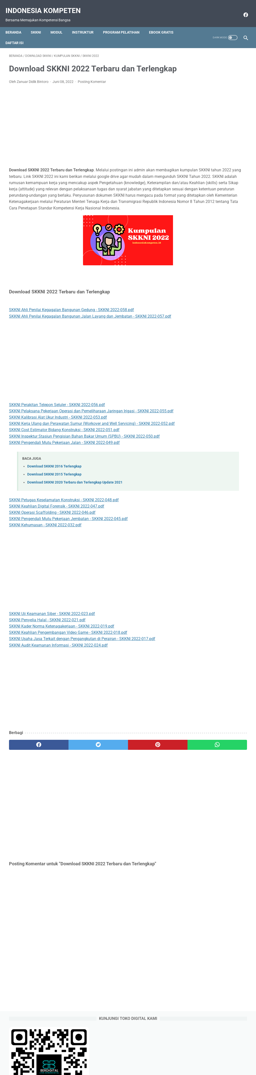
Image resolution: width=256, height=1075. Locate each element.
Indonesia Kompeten (46, 5)
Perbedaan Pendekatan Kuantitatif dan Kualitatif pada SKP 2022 (217, 237)
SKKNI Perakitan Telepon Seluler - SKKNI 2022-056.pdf (57, 437)
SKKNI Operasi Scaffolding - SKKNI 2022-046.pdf (52, 558)
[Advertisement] (88, 133)
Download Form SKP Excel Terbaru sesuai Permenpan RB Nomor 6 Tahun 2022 (217, 216)
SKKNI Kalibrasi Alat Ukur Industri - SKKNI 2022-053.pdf (58, 456)
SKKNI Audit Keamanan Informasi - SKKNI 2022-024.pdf (58, 690)
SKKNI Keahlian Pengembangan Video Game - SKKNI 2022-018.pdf (68, 678)
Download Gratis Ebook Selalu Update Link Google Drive (137, 1057)
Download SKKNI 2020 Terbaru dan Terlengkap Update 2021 (74, 528)
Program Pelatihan (124, 24)
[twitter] (68, 790)
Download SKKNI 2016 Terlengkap (54, 512)
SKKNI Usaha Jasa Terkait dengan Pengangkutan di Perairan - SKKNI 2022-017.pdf (82, 684)
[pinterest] (108, 790)
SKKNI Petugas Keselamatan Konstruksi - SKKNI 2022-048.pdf (64, 545)
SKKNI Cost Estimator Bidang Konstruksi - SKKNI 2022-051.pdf (64, 475)
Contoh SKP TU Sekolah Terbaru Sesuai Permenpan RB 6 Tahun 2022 (217, 259)
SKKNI (39, 24)
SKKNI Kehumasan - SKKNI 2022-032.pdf (45, 570)
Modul (60, 24)
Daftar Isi (18, 34)
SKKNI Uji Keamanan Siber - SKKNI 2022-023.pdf (52, 659)
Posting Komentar (92, 89)
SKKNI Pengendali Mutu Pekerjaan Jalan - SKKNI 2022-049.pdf (64, 488)
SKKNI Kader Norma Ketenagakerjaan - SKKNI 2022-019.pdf (61, 671)
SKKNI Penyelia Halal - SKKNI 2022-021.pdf (47, 665)
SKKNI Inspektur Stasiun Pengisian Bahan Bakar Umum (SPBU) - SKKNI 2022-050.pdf (84, 481)
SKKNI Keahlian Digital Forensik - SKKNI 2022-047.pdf (56, 551)
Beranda (17, 24)
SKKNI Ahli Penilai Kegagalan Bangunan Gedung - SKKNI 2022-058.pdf (71, 336)
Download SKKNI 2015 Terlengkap (54, 520)
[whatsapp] (148, 790)
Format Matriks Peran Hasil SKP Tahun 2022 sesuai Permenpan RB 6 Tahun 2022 (216, 323)
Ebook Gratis (164, 24)
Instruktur (86, 24)
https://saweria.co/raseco (208, 443)
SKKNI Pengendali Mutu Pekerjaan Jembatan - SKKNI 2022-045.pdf (68, 564)
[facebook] (241, 9)
